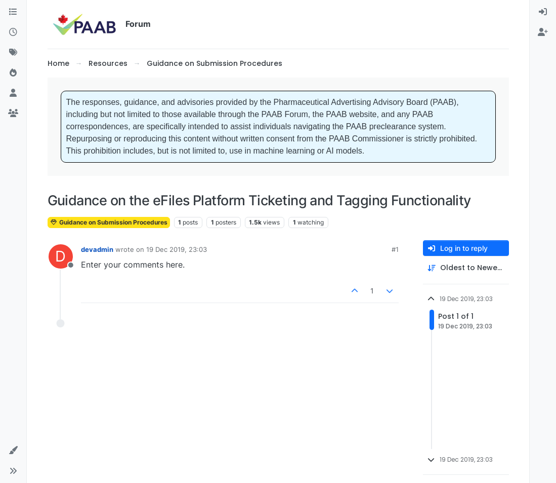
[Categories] (13, 12)
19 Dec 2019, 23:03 (176, 249)
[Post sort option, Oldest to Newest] (466, 268)
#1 (395, 249)
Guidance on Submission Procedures (108, 222)
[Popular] (13, 73)
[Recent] (13, 32)
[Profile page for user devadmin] (61, 256)
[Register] (543, 32)
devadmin (97, 249)
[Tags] (13, 53)
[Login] (543, 12)
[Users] (13, 93)
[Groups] (13, 113)
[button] (13, 450)
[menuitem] (543, 12)
